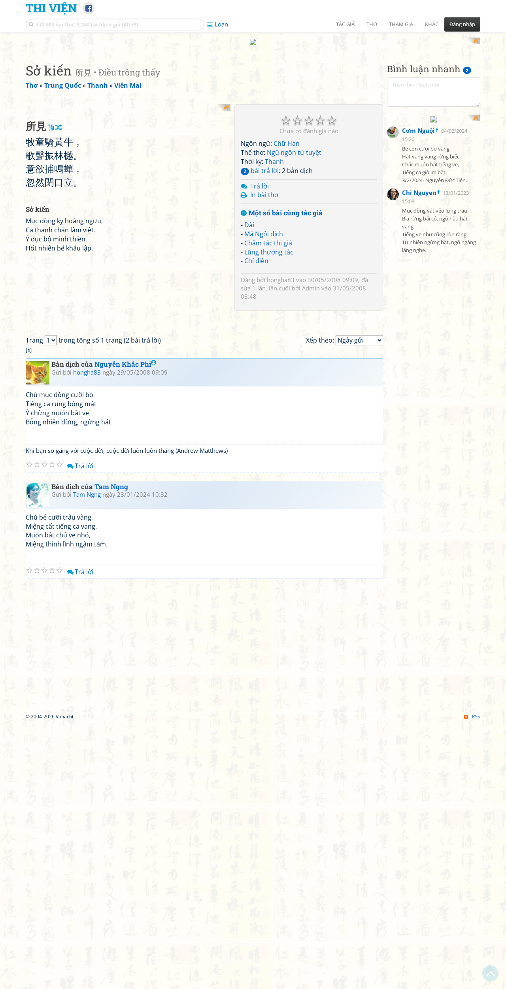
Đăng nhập (462, 24)
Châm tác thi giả (268, 346)
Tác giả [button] (345, 24)
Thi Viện (51, 7)
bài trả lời (260, 273)
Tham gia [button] (401, 24)
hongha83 (281, 383)
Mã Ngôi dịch (263, 337)
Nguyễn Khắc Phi (125, 629)
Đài (249, 328)
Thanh (274, 264)
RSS (472, 982)
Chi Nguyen (419, 366)
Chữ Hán (287, 247)
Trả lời (259, 289)
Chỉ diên (256, 364)
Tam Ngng (111, 752)
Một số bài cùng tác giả (282, 316)
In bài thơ (264, 298)
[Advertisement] (253, 93)
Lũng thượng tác (268, 355)
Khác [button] (431, 24)
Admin (311, 392)
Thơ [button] (371, 24)
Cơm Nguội (418, 304)
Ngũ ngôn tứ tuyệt (294, 256)
